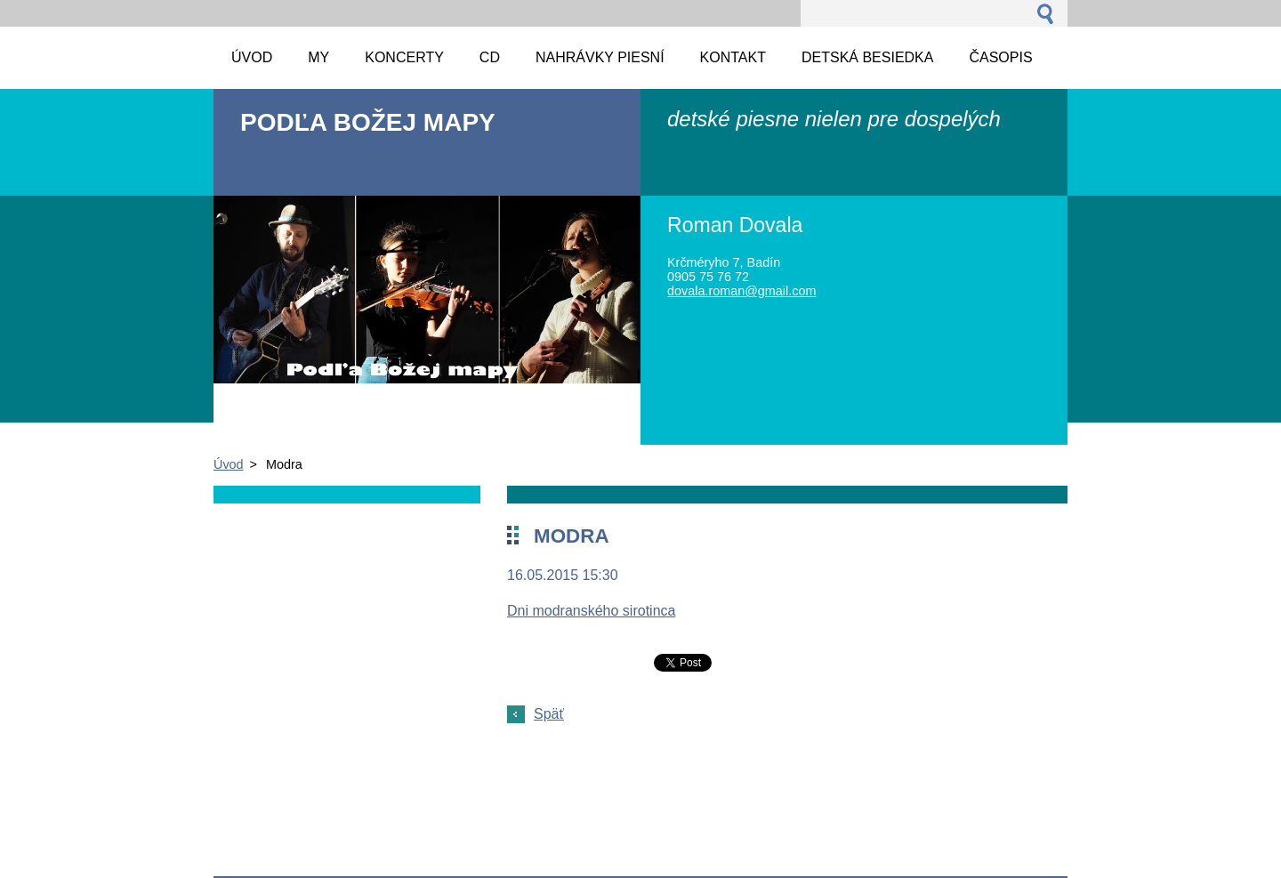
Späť (549, 713)
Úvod (229, 464)
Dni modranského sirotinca (591, 610)
